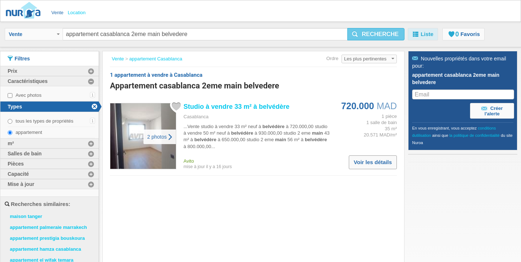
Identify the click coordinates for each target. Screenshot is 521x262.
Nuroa (25, 11)
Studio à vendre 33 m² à (236, 106)
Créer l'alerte (492, 111)
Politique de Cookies (238, 225)
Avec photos (29, 95)
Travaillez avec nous (174, 210)
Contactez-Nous (169, 225)
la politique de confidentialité (474, 135)
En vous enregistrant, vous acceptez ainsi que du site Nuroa (462, 135)
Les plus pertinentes (369, 58)
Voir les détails (373, 162)
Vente (34, 34)
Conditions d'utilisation (240, 210)
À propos (161, 218)
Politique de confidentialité (245, 218)
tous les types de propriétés (45, 121)
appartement (29, 132)
